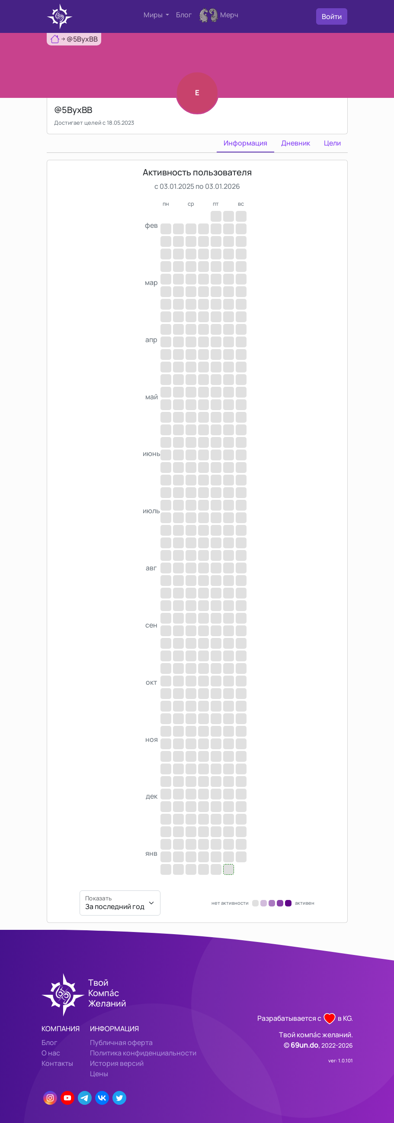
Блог (184, 14)
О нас (51, 1053)
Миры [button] (154, 14)
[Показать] (120, 903)
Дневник (295, 143)
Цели (332, 143)
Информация (245, 143)
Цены (99, 1073)
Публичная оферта (121, 1042)
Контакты (57, 1063)
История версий (117, 1063)
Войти (332, 16)
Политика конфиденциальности (143, 1053)
